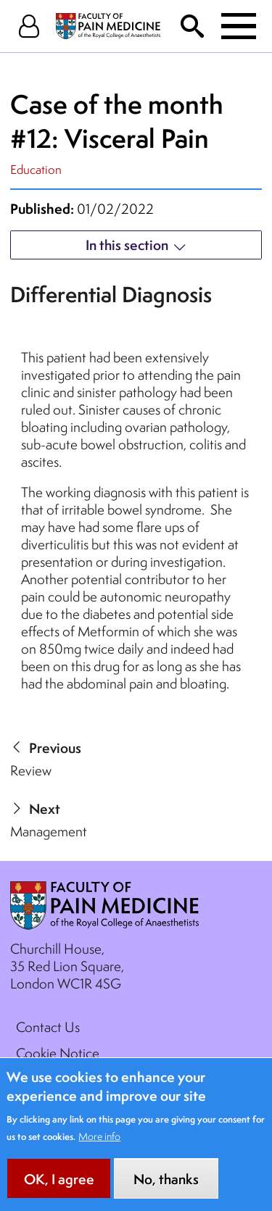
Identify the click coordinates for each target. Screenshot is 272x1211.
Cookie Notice (57, 1053)
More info (99, 1150)
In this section (127, 245)
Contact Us (48, 1027)
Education (36, 169)
